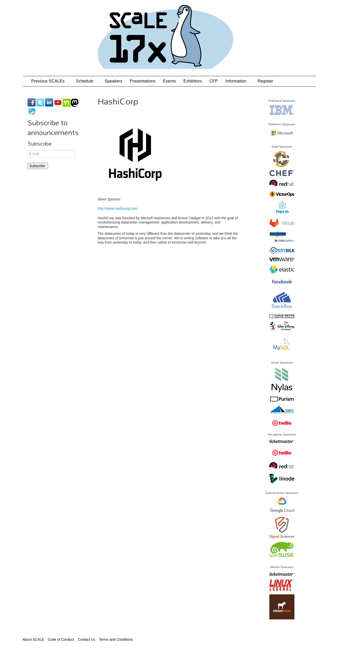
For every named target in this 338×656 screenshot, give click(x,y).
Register (265, 81)
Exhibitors (192, 81)
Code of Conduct (61, 639)
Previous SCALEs (49, 81)
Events (169, 81)
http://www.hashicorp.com (118, 208)
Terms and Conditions (116, 639)
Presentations (143, 81)
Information (237, 81)
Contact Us (86, 639)
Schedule (86, 81)
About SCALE (33, 639)
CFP (213, 81)
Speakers (113, 81)
